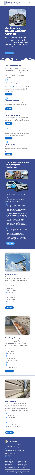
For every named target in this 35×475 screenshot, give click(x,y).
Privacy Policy (21, 444)
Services (20, 446)
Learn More (8, 94)
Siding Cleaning (8, 464)
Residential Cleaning (9, 465)
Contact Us (20, 449)
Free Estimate (9, 53)
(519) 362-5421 (10, 447)
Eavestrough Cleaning (10, 462)
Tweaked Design (21, 472)
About (19, 443)
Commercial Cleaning (10, 467)
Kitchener (12, 86)
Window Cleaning (9, 461)
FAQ (19, 447)
